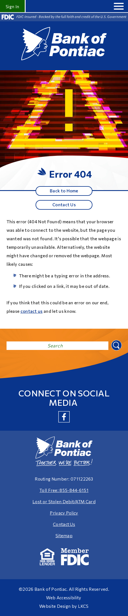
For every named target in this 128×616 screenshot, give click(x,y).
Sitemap (64, 535)
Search (116, 345)
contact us (31, 311)
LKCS (83, 606)
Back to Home (64, 190)
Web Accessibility (63, 597)
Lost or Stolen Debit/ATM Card (64, 501)
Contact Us (64, 204)
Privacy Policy (64, 512)
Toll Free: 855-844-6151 (64, 490)
